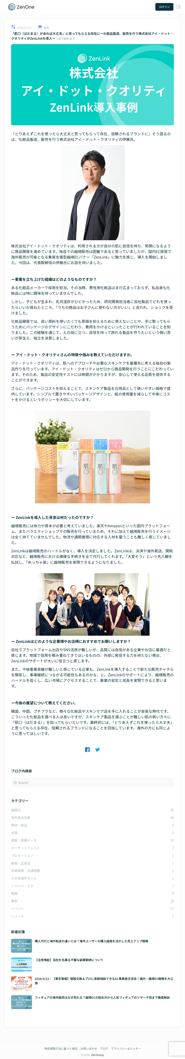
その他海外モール (24, 878)
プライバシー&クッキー (126, 1048)
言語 (14, 832)
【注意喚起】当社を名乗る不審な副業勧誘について (69, 960)
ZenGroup (97, 1055)
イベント (17, 908)
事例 (14, 901)
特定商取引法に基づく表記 (61, 1048)
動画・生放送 (20, 863)
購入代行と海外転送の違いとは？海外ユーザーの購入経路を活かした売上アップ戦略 (91, 941)
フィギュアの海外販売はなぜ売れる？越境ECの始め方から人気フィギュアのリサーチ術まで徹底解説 (102, 997)
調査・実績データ (24, 840)
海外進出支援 (20, 817)
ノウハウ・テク (22, 886)
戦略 (14, 893)
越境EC (16, 810)
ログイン (164, 7)
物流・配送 (19, 825)
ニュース (17, 916)
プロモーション (22, 855)
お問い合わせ (88, 1048)
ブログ (104, 1048)
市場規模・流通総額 (25, 870)
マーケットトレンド (25, 847)
